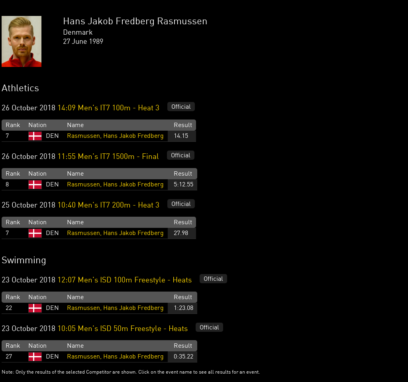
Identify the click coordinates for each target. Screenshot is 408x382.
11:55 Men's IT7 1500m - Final (108, 157)
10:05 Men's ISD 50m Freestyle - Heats (122, 329)
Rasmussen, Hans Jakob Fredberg (115, 136)
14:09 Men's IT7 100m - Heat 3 (108, 108)
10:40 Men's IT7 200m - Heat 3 (108, 206)
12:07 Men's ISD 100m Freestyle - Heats (124, 280)
